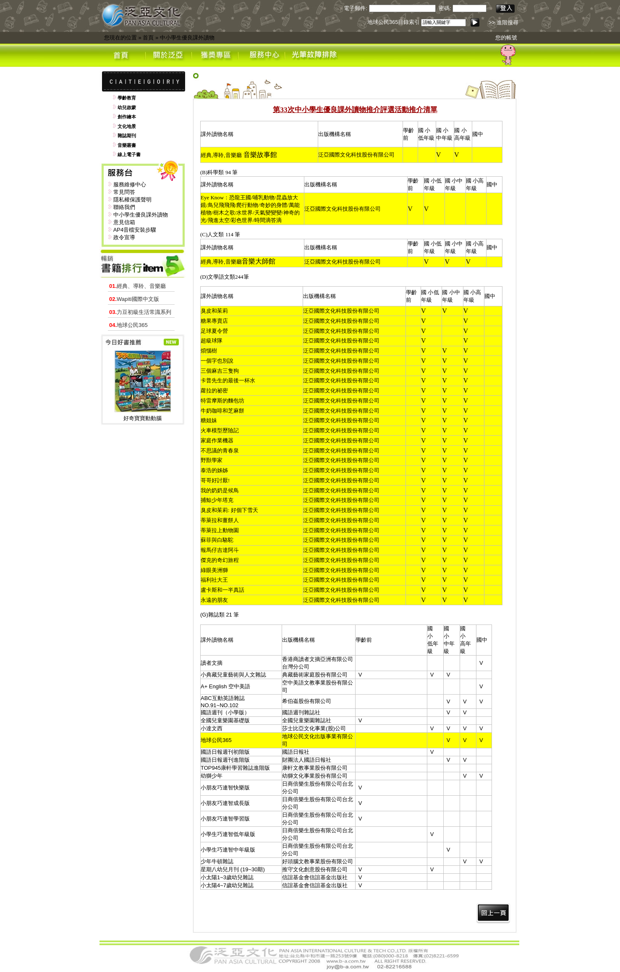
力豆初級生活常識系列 (140, 312)
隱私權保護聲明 (132, 199)
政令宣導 (124, 237)
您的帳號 (506, 37)
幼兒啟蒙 (127, 107)
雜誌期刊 (127, 135)
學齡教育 (127, 97)
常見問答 (124, 192)
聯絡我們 (124, 207)
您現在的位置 (120, 37)
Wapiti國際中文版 (134, 299)
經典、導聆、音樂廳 (137, 286)
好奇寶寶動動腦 (142, 418)
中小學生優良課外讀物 (187, 37)
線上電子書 (129, 154)
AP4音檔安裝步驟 (135, 230)
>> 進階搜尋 (503, 22)
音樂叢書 (127, 145)
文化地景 (127, 126)
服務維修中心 (129, 184)
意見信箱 (124, 222)
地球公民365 (128, 325)
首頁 (148, 37)
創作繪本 (127, 116)
